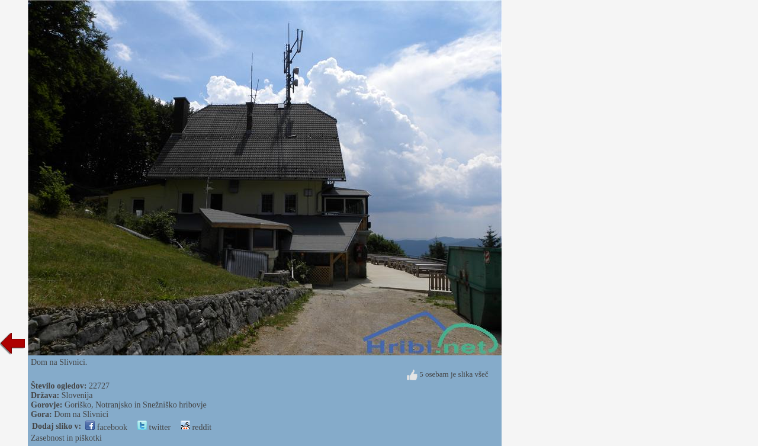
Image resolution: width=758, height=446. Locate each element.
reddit (196, 427)
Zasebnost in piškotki (66, 438)
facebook (106, 427)
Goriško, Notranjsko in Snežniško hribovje (136, 404)
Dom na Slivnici (81, 414)
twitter (154, 427)
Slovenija (77, 395)
